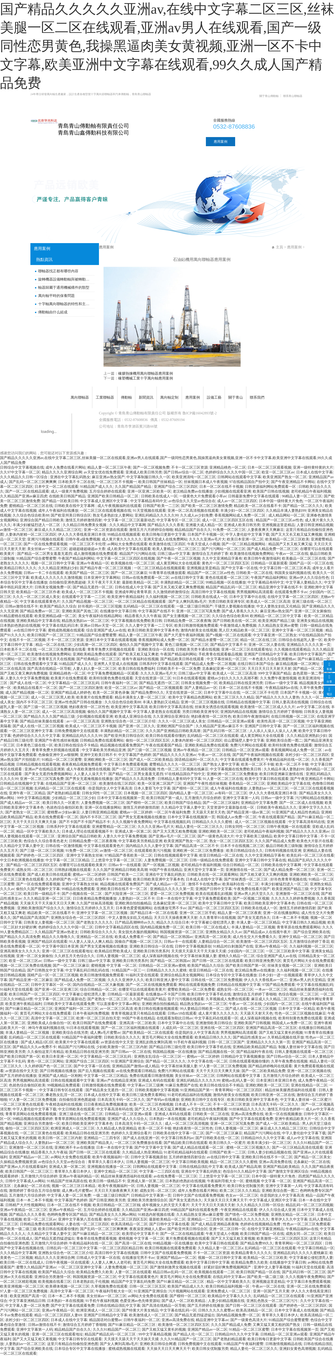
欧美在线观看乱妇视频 (214, 894)
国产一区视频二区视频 (161, 865)
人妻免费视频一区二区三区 (103, 803)
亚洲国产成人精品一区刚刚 (60, 1076)
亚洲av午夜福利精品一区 (79, 1176)
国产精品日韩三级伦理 (167, 1047)
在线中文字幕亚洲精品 (265, 1229)
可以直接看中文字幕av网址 (118, 1004)
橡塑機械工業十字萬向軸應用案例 (145, 378)
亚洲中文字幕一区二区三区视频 (298, 630)
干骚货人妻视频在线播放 (234, 606)
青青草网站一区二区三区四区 (239, 1090)
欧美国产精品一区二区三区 (87, 573)
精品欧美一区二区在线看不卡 (257, 506)
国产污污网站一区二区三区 (223, 549)
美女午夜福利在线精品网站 (100, 616)
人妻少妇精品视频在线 (226, 1301)
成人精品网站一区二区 (286, 515)
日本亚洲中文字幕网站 (102, 577)
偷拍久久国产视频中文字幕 (141, 645)
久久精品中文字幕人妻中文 (183, 807)
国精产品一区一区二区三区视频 (52, 975)
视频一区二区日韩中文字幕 (53, 563)
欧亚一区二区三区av (278, 472)
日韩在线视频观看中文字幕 (176, 855)
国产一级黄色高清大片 (215, 836)
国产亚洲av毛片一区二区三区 (172, 836)
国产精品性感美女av (249, 1037)
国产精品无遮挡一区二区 (93, 587)
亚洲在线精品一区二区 (309, 1085)
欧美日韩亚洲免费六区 (263, 961)
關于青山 (279, 141)
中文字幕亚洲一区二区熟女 (275, 635)
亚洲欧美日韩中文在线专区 (203, 1099)
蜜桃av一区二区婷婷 (136, 812)
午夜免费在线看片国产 (252, 889)
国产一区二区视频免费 (151, 467)
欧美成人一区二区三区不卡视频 (87, 592)
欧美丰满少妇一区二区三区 (269, 1143)
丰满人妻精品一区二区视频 (253, 927)
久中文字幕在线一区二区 (207, 1061)
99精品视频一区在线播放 (226, 582)
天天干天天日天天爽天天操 (35, 822)
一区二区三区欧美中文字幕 (288, 951)
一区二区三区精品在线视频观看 (159, 568)
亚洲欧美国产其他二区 (80, 611)
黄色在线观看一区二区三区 (227, 577)
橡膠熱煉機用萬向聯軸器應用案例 (145, 373)
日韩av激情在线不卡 (21, 606)
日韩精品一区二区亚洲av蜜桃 (162, 965)
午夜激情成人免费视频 (238, 625)
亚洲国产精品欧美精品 (281, 1167)
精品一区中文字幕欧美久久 (38, 831)
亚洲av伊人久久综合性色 (309, 577)
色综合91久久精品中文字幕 (245, 1171)
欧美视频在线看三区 (54, 1281)
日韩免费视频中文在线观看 (76, 731)
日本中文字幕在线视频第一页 (121, 798)
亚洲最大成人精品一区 (204, 525)
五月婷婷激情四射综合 (187, 1157)
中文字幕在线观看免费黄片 (242, 759)
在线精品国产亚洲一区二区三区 (71, 783)
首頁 (41, 141)
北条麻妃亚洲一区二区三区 (224, 668)
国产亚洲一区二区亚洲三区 (56, 989)
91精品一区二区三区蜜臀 (62, 759)
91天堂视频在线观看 (149, 510)
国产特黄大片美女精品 (140, 1310)
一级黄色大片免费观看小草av (202, 496)
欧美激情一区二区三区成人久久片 (267, 707)
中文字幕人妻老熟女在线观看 (157, 712)
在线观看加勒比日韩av (175, 1018)
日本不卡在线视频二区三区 (242, 846)
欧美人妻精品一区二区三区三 (176, 549)
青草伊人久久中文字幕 (289, 1219)
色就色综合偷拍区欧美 (64, 807)
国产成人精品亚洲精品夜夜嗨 (215, 1224)
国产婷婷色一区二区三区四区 (40, 855)
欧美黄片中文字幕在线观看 (77, 1042)
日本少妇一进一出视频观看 (280, 975)
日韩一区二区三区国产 (226, 1042)
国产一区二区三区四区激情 (81, 688)
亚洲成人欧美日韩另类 (143, 472)
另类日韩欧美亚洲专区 (226, 601)
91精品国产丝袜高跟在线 (67, 1181)
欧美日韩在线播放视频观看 (156, 1009)
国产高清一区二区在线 (133, 1243)
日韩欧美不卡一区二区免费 (178, 668)
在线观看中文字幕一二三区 (84, 597)
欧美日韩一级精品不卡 (42, 894)
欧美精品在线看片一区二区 (35, 688)
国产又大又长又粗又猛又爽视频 (296, 534)
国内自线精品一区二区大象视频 (98, 985)
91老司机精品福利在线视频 (189, 1095)
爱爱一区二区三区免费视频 (172, 894)
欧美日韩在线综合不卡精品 (76, 745)
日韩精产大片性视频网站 (25, 1205)
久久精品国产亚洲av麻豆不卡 (219, 726)
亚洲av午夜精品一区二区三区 (196, 750)
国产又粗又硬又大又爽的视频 (263, 874)
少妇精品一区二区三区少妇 (74, 798)
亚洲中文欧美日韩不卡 (98, 755)
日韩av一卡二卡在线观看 (44, 573)
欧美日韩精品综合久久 (244, 850)
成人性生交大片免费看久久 (255, 937)
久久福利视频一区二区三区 (167, 597)
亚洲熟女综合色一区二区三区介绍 (129, 721)
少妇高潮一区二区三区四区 (95, 645)
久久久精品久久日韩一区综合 (24, 477)
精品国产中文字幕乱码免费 (133, 1281)
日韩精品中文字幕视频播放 (243, 1056)
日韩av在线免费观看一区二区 (145, 577)
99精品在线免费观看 (78, 889)
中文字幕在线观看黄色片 (40, 601)
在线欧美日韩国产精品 (67, 496)
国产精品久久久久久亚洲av (174, 755)
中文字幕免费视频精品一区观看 (112, 673)
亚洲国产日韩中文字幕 (263, 726)
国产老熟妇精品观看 (63, 793)
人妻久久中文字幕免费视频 (27, 678)
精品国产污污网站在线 (137, 554)
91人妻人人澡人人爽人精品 (91, 941)
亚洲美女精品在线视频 (315, 621)
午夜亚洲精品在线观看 (239, 1210)
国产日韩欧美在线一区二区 (235, 621)
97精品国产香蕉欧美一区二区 (128, 855)
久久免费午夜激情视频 (278, 678)
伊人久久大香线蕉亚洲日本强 (82, 534)
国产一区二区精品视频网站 (244, 544)
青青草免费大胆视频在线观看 (111, 649)
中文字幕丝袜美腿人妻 (198, 956)
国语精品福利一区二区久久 (196, 759)
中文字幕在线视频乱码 (172, 822)
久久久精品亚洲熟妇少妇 (58, 568)
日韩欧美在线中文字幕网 (75, 506)
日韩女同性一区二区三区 (102, 793)
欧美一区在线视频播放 (283, 1114)
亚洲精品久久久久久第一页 (308, 645)
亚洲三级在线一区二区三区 (81, 1114)
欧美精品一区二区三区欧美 (287, 539)
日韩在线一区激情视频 (63, 846)
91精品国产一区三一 (128, 970)
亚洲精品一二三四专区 (102, 1138)
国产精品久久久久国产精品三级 (49, 716)
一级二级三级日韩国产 (194, 606)
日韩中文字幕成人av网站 (25, 1181)
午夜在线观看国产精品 (164, 745)
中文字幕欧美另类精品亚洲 (104, 750)
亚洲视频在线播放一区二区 (109, 1167)
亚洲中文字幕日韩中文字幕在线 (260, 860)
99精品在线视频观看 (123, 534)
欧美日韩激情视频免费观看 (196, 625)
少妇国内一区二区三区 (246, 951)
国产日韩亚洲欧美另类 (107, 1200)
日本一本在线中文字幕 (174, 898)
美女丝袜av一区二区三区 (47, 549)
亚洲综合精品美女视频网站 (182, 975)
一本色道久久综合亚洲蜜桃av (272, 659)
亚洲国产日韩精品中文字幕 (266, 654)
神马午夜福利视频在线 (46, 1028)
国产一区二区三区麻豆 (129, 573)
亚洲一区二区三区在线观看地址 (246, 649)
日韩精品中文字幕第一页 (151, 1195)
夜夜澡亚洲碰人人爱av (147, 1229)
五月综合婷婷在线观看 (107, 491)
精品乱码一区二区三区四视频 (309, 1205)
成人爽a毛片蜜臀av (105, 1032)
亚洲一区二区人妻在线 (266, 645)
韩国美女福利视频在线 (292, 573)
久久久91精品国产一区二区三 (116, 1329)
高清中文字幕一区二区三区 (53, 1018)
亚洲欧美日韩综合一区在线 (151, 946)
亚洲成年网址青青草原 (133, 592)
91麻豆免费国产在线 (181, 1085)
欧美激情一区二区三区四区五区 (261, 941)
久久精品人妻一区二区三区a (220, 1248)
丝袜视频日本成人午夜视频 (206, 482)
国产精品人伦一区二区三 (193, 1334)
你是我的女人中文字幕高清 (110, 788)
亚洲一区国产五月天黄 (271, 1291)
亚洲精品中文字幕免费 (259, 803)
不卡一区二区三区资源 (189, 467)
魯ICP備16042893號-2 (199, 413)
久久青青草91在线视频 (217, 918)
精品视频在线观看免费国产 (122, 745)
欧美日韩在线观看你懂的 (166, 736)
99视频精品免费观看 (63, 1085)
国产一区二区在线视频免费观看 (151, 985)
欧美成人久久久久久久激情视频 (56, 577)
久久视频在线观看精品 (292, 649)
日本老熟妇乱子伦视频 (91, 1281)
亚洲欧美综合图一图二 (284, 740)
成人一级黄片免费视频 (69, 491)
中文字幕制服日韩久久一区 (148, 477)
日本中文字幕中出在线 (247, 597)
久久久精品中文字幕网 (127, 525)
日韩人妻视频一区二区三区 (118, 956)
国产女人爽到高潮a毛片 (187, 601)
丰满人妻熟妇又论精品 (161, 702)
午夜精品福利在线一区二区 (287, 759)
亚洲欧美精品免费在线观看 (95, 654)
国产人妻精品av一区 (200, 688)
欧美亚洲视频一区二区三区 (22, 1286)
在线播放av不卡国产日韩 (166, 994)
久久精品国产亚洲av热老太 (56, 932)
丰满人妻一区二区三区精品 (258, 922)
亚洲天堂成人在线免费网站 (165, 539)
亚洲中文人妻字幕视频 (272, 1267)
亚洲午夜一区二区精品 (27, 793)
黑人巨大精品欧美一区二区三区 (244, 630)
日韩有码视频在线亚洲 (283, 850)
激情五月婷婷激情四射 (83, 520)
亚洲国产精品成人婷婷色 (71, 692)
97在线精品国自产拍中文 (249, 482)
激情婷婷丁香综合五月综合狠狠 (34, 1190)
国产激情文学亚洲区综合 (288, 1171)
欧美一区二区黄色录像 (111, 692)
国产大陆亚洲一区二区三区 (127, 894)
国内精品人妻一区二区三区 (191, 793)
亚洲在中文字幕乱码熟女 (70, 477)
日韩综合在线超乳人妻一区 (300, 640)
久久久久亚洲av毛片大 (207, 539)
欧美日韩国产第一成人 (164, 798)
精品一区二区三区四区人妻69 (58, 1315)
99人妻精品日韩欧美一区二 (202, 1009)
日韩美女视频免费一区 (53, 587)
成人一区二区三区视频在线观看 (261, 822)
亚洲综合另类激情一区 (42, 1123)
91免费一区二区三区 (229, 530)
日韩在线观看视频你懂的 (249, 1061)
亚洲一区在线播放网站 (103, 807)
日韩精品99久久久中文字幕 (263, 1138)
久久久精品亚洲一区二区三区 (47, 898)
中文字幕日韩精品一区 (316, 1248)
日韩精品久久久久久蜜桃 (212, 822)
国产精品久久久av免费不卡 (34, 1047)
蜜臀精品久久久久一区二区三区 (175, 764)
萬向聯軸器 (69, 141)
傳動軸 (131, 141)
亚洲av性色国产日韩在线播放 (78, 702)
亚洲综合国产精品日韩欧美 (42, 520)
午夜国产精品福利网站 (76, 558)
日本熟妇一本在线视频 (167, 1119)
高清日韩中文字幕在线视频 (213, 592)
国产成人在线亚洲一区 (141, 1138)
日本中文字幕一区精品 (296, 1009)
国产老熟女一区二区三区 (25, 812)
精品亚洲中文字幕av (212, 1320)
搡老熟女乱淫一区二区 (63, 1095)
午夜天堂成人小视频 (203, 544)
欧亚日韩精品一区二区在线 (221, 855)
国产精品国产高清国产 (31, 918)
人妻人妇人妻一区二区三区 (95, 668)
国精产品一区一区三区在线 (311, 563)
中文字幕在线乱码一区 (178, 1310)
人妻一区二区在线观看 (133, 1272)
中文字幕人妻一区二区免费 (69, 1195)
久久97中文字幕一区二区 (20, 472)
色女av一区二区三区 (242, 1195)
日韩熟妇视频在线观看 (72, 870)
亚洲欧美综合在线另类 (70, 1032)
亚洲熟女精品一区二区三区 (293, 1214)
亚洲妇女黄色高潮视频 (297, 1349)
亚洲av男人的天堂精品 (307, 980)
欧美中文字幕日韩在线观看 (267, 779)
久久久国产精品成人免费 (275, 841)
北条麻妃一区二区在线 (311, 1162)
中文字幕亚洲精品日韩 (27, 1301)
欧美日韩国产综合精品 (183, 803)
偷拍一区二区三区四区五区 (148, 740)
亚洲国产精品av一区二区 (29, 1157)
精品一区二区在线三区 (258, 640)
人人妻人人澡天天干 (90, 774)
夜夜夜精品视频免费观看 (82, 764)
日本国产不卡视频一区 (205, 534)
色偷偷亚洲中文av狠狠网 (58, 755)
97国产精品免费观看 (278, 985)
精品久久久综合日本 (172, 922)
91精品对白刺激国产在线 (233, 946)
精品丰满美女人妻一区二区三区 (141, 697)
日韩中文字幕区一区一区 (51, 985)
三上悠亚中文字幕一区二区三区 (116, 860)
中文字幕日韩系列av (177, 1138)
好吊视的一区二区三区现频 (100, 606)
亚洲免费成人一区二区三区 (229, 1291)
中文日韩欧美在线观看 (76, 1109)
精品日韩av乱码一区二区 (173, 1272)
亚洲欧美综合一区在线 (156, 649)
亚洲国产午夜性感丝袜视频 (56, 740)
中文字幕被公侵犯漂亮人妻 (213, 922)
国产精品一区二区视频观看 (161, 688)
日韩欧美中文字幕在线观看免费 (69, 1004)
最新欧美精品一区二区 (140, 582)
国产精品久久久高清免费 (135, 779)
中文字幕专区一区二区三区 (178, 520)
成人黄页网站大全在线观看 (178, 563)
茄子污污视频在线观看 (186, 999)
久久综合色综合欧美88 (31, 515)
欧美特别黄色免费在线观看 (111, 678)
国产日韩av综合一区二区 (184, 472)
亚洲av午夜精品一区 (92, 563)
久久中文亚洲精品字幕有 (222, 558)
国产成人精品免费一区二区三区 (272, 549)
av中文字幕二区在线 (313, 707)
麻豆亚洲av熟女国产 (108, 477)
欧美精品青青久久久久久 (251, 1253)
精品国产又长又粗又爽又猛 (290, 544)
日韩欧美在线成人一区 (159, 496)
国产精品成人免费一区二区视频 (210, 664)
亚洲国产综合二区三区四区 (176, 486)
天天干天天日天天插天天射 (213, 1205)
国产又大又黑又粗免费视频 (175, 831)
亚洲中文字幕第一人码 (241, 798)
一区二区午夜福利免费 (172, 812)
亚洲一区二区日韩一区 (227, 1229)
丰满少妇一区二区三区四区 (242, 510)
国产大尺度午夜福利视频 (184, 635)
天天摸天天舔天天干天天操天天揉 (198, 951)
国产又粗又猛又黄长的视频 (281, 1032)
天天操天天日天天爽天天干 (225, 1200)
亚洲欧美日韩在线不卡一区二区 (122, 889)
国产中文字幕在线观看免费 (251, 1119)
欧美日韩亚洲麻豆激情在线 (281, 774)
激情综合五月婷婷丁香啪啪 (280, 712)
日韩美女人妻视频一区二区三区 (49, 922)
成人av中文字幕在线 (303, 1138)
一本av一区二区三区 (271, 989)
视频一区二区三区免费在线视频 (25, 965)
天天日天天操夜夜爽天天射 (176, 918)
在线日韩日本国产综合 (255, 664)
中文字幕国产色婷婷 (134, 755)
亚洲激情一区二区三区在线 (297, 894)
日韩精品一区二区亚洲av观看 (231, 721)
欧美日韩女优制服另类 (245, 1186)
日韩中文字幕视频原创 (193, 946)
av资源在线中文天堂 (117, 1042)
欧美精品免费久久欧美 (249, 1262)
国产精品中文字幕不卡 (228, 645)
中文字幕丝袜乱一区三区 (227, 659)
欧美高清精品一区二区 (129, 1224)
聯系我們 (45, 151)
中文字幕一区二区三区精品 (67, 860)
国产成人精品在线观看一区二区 (199, 1147)
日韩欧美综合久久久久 (98, 932)
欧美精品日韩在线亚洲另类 (241, 683)
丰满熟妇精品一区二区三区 (182, 582)
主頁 (279, 247)
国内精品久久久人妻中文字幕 (149, 846)
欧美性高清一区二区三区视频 (281, 721)
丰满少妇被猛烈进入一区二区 (37, 525)
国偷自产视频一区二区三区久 (138, 941)
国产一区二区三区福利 (221, 803)
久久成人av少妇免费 (196, 515)
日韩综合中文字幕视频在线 (22, 467)
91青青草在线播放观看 (167, 573)
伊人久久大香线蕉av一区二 (265, 980)
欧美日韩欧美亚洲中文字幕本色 (153, 630)
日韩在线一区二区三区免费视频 (216, 980)
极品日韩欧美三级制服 (284, 846)
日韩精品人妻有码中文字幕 (179, 779)
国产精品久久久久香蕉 (165, 525)
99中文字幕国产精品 (274, 673)
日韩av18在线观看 (182, 1013)
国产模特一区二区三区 (190, 788)
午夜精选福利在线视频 (63, 1104)
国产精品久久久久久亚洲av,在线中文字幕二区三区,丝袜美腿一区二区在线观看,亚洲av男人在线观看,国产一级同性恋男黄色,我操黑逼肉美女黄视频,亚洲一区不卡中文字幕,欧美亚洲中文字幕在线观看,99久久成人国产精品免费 (167, 46)
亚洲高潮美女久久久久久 (20, 951)
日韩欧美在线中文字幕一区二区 (178, 1133)
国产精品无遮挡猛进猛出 (55, 1238)
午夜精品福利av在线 (281, 688)
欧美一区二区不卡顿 (257, 764)
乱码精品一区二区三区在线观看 (149, 606)
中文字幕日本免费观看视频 (126, 764)
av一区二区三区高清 (82, 721)
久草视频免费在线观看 (109, 1286)
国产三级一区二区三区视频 (45, 707)
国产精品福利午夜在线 (254, 1052)
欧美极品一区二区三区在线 (304, 558)
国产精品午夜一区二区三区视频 (106, 568)
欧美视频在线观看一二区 (214, 1272)
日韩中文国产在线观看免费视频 (198, 1195)
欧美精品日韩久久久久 (18, 568)
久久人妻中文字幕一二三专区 (149, 625)
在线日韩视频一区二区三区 (293, 716)
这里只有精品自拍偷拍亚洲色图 (72, 1344)
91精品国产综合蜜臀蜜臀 (36, 558)
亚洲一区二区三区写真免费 (198, 611)
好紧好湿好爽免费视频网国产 (228, 1267)
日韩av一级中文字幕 (281, 683)
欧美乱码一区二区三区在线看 (310, 855)
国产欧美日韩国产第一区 (246, 965)
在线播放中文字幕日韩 (118, 611)
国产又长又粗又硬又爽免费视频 (178, 587)
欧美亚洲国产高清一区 (28, 1296)
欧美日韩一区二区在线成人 (208, 927)
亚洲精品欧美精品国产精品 (255, 1047)
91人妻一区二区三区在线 (223, 779)
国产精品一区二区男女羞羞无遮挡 (44, 554)
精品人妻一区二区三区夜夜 (239, 913)
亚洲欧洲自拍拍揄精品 (133, 903)
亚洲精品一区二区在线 (94, 937)
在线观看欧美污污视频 (152, 850)
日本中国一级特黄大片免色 (281, 501)
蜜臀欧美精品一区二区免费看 (191, 989)
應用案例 (220, 141)
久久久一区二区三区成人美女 (36, 597)
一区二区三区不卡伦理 (87, 544)
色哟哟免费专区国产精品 (67, 1214)
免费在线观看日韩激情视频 (151, 1076)
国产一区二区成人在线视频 (301, 803)
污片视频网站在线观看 (186, 1291)
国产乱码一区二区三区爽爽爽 (32, 482)
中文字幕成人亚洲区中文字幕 (104, 501)
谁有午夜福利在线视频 (140, 659)
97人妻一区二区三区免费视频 (223, 1066)
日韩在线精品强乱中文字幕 (201, 1167)
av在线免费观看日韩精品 (136, 1071)
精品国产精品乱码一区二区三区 (231, 587)
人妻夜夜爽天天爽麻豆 (265, 530)
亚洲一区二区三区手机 (197, 913)
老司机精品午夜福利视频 (311, 491)
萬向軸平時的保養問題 (56, 296)
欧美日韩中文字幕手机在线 (209, 994)
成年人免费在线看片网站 (65, 467)
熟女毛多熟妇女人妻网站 (113, 515)
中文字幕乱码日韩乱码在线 (87, 970)
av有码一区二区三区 (231, 793)
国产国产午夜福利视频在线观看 (258, 755)
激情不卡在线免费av (204, 884)
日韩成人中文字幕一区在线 (98, 1258)
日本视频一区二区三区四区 (146, 793)
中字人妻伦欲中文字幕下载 (247, 534)
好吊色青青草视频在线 (288, 879)
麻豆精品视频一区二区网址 (297, 664)
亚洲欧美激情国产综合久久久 (41, 908)
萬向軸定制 (189, 141)
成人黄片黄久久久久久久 (122, 539)
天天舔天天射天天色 (208, 812)
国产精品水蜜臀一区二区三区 (215, 640)
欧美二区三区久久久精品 (234, 697)
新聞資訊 (158, 141)
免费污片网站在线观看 (248, 745)
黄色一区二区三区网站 (45, 1061)
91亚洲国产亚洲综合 (127, 1061)
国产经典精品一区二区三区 (98, 659)
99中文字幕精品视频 (33, 798)
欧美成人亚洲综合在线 (133, 716)
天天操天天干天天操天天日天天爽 (47, 903)
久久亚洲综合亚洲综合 (171, 716)
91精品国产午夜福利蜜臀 (82, 1037)
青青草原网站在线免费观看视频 (31, 1114)
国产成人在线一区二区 (28, 683)
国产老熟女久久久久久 (94, 922)
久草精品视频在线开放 (285, 1037)
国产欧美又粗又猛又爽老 (138, 654)
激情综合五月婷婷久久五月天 (90, 908)
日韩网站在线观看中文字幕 (239, 477)
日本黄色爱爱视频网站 (134, 908)
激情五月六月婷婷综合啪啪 (151, 530)
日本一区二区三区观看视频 (269, 467)
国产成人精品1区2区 (37, 1042)
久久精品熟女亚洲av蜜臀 (278, 625)
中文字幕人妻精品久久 (304, 582)
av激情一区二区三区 (16, 530)
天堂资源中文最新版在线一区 (231, 807)
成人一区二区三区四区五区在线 (228, 520)
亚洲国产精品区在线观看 (47, 941)
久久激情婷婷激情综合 (171, 592)
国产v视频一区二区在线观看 (228, 635)
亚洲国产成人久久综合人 (127, 1119)
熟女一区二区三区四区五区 (231, 841)
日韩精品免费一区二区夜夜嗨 (187, 621)
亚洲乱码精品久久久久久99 (156, 515)
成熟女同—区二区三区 (34, 870)
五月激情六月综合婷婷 (202, 798)
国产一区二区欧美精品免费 (263, 1071)
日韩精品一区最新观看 (269, 563)
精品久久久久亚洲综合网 (62, 472)
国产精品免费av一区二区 (40, 611)
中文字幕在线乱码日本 (60, 625)
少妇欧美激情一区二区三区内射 (121, 1047)
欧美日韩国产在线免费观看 (95, 1023)
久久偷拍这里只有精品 (45, 1052)
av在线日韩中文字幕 (187, 577)
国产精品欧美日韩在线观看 (182, 659)
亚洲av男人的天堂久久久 (254, 894)
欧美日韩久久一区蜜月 (61, 803)
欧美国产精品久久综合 (58, 606)
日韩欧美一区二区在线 (254, 573)
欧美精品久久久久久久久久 (247, 1219)
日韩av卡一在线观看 (124, 865)
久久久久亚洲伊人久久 (125, 980)
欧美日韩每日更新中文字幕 (164, 534)
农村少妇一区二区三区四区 (307, 755)
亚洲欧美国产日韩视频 (252, 1023)
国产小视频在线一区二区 (82, 894)
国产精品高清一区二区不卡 (197, 846)
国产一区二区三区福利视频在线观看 (130, 1028)
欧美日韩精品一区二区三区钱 (116, 1205)
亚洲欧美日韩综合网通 (158, 1344)
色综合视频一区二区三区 (298, 994)
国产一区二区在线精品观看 (27, 491)
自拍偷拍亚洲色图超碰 (67, 582)
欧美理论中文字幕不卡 (140, 1234)
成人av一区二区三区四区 (237, 501)
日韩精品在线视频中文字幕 (248, 702)
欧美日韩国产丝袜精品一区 (160, 482)
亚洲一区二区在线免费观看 (308, 1286)
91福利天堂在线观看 (142, 975)
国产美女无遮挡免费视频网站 (48, 774)
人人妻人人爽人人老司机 (111, 1262)
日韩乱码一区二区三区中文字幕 (72, 1248)
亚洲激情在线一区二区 (244, 870)
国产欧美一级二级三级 (18, 1229)
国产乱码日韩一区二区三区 (225, 731)
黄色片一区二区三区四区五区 (225, 563)
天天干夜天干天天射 (103, 582)
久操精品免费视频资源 (18, 1162)
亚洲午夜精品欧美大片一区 (297, 1119)
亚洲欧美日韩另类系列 (151, 951)
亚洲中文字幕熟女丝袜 (84, 855)
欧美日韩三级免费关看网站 (144, 1095)
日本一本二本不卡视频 (290, 918)
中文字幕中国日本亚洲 (60, 946)
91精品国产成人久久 (96, 486)
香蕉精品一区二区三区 (247, 783)
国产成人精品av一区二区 (20, 803)
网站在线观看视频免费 (196, 985)
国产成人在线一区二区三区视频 (38, 726)
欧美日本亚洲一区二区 (245, 539)
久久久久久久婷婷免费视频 (293, 898)
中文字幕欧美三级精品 (254, 836)
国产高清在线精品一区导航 (49, 668)
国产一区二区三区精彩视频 (134, 769)
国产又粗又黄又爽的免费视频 (24, 673)
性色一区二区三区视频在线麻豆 (182, 769)
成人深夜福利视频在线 (160, 956)
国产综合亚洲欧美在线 (311, 932)
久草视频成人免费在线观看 (228, 999)
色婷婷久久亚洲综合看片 (131, 1133)
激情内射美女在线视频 (199, 630)
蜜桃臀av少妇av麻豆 (63, 812)
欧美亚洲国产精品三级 (276, 621)
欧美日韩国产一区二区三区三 (51, 635)
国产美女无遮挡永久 (253, 918)
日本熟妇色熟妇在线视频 (20, 625)
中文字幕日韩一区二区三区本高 (285, 568)
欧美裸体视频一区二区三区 (67, 1286)
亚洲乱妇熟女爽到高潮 (153, 1042)
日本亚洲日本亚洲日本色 (276, 1080)
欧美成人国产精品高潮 (243, 1167)
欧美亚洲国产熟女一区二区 (285, 477)
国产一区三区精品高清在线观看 (297, 1147)
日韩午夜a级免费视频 (82, 539)
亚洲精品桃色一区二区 (227, 467)
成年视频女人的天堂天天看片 (165, 1205)
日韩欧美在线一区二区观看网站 (212, 874)
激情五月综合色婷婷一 (285, 1109)
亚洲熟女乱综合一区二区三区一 (159, 1056)
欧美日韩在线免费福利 (136, 668)
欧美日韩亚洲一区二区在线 (273, 1095)
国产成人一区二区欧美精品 (151, 759)
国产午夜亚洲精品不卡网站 (293, 482)
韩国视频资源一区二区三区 (182, 932)
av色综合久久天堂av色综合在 (191, 501)
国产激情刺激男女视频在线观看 (176, 1267)
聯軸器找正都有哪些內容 (58, 271)
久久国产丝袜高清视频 (94, 903)
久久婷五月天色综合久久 (74, 956)
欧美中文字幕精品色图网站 (190, 697)
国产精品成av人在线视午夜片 (267, 932)
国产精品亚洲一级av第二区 (248, 812)
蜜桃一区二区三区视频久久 (248, 1147)
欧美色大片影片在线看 (315, 841)
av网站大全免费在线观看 (127, 544)
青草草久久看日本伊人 (106, 1162)
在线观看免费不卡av (291, 592)
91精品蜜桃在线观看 (16, 616)
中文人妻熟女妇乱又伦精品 (278, 606)
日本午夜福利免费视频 (91, 1013)
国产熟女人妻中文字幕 (221, 764)
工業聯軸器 (101, 141)
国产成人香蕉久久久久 (240, 611)
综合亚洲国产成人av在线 (106, 630)
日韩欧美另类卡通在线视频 (198, 649)
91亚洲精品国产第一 (196, 1090)
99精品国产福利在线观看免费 (194, 1210)
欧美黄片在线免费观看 (69, 678)
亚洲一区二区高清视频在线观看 (193, 510)
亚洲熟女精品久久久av (223, 932)
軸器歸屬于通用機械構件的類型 (63, 287)
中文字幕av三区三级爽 (145, 1085)
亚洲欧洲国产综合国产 (175, 726)
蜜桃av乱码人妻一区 (238, 1080)
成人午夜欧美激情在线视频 (88, 769)
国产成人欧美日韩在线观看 (49, 874)
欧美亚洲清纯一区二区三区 (194, 477)
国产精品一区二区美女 (312, 1157)
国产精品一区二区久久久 (303, 506)
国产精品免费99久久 (147, 692)
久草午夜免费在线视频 (289, 1061)
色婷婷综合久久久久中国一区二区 (232, 472)
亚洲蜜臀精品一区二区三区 (114, 827)
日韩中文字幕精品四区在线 (116, 927)
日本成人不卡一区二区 (193, 1104)
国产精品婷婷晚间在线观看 (270, 1066)
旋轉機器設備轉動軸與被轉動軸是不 (65, 279)
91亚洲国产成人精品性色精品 (295, 812)
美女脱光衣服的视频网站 (138, 932)
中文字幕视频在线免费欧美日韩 (136, 621)
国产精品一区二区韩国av (173, 937)
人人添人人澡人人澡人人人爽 (273, 731)
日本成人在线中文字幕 (314, 472)
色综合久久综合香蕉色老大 (45, 841)
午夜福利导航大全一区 (225, 1181)
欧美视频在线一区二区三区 (133, 563)
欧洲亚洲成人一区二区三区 (73, 1128)
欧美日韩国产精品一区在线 (262, 1234)
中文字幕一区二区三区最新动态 (129, 520)
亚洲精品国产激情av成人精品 (135, 1066)
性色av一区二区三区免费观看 (306, 1224)
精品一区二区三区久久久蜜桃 (233, 1162)
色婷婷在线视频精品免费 (260, 1224)
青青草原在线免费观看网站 (299, 927)
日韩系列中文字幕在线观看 (161, 664)
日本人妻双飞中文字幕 (152, 788)
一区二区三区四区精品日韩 (121, 1248)
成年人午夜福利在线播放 (58, 510)
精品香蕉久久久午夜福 (143, 616)
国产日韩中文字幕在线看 (169, 1224)
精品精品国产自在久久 (193, 530)
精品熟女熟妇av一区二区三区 (85, 621)
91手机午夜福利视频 (189, 1042)
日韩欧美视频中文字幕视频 (157, 1090)
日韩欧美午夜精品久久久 (277, 807)
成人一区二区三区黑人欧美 (53, 697)
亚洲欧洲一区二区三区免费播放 (232, 774)
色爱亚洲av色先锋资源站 (140, 1301)
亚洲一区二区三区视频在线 (203, 702)
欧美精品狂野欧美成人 (113, 951)
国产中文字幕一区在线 (239, 568)
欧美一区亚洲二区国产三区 (159, 783)
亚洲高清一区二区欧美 (212, 937)
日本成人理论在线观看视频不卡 (87, 831)
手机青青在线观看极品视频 (220, 654)
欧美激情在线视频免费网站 (252, 554)
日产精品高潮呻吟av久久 (135, 922)
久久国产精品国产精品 (133, 486)
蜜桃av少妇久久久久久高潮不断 (232, 678)
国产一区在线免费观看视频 (45, 544)
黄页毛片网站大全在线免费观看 (308, 961)
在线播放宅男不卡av (170, 908)
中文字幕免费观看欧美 (212, 898)
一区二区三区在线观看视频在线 (105, 510)
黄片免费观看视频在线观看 (188, 1238)
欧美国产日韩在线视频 (271, 491)
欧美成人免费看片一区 (133, 937)
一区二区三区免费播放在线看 (62, 649)
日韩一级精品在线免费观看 (211, 860)
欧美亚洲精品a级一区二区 (55, 616)
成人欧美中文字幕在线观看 (129, 549)
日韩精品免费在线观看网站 (102, 740)
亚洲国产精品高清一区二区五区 (271, 1028)
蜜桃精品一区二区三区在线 (31, 506)
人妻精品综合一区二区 (216, 941)
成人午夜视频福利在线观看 (119, 506)
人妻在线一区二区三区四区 (87, 1224)
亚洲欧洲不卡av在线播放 (74, 1147)
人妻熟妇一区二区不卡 (136, 898)
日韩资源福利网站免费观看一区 (271, 486)
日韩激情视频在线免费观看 (104, 1085)
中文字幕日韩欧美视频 (190, 1162)
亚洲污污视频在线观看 (45, 539)
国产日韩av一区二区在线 (131, 1052)
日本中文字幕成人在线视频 (296, 1310)
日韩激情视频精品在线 (283, 1344)
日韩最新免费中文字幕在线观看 (254, 496)
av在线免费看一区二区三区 (175, 1176)
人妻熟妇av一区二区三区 (268, 788)
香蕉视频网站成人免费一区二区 (240, 515)
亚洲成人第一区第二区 (133, 831)
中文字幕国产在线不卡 (156, 611)
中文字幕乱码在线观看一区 (216, 1018)
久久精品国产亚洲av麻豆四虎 (23, 496)
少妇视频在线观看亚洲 (232, 491)
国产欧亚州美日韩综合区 (71, 515)
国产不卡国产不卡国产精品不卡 (84, 822)
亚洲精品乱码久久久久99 (82, 736)
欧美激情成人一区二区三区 (151, 1315)
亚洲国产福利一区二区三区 (76, 1009)
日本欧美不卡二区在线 (76, 482)
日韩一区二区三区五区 (147, 1286)
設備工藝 (250, 141)
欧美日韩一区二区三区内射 (60, 1138)
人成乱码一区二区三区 (180, 1028)
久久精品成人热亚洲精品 (116, 1128)
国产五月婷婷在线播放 (18, 1076)
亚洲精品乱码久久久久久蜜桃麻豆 (300, 1253)
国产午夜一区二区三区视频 (178, 558)
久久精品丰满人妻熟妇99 (286, 510)
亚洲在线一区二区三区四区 (222, 1028)
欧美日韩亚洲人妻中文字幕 (167, 980)
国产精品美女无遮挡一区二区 (109, 1090)
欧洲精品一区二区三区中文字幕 (276, 616)
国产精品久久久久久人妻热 (278, 697)
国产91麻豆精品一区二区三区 (29, 1009)
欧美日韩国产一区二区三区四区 (34, 994)
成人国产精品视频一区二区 (27, 692)
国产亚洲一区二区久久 (136, 726)
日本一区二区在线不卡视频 (221, 486)
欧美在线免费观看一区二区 (56, 817)
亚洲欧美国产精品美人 (94, 1143)
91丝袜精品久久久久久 (247, 1109)
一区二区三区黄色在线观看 (22, 879)
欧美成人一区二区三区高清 (268, 601)
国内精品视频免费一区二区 (162, 927)
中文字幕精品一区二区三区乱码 (73, 683)
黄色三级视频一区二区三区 (187, 645)
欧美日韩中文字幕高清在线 (171, 707)
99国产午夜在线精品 (165, 870)
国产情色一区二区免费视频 (247, 1214)
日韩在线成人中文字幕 (133, 587)
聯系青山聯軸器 (292, 96)
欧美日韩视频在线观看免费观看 (170, 1248)
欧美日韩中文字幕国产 (307, 654)
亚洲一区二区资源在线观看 (106, 530)
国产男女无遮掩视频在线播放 (89, 779)
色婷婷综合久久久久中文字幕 (36, 736)
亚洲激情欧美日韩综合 (214, 1023)
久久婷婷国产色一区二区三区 (69, 879)
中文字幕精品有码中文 (148, 501)
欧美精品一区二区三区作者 (38, 592)
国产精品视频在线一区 (216, 1052)
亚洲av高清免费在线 (247, 1114)
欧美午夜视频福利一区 (110, 1157)
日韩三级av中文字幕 (173, 554)
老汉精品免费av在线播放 (193, 491)
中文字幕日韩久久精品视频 (304, 922)
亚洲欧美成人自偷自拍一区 (49, 1023)
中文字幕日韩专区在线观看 (61, 1090)
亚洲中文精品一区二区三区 (300, 937)
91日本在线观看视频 (189, 678)
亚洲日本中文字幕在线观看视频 (111, 640)
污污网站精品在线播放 (313, 798)
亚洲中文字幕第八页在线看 (80, 1219)
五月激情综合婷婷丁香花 (309, 941)
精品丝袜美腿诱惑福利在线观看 (291, 1090)
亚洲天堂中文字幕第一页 (204, 870)
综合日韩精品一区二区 (241, 865)
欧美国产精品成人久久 (186, 1286)
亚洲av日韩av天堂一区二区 (101, 625)
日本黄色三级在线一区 (34, 745)
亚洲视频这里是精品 (278, 525)
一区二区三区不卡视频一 (116, 482)
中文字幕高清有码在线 (306, 822)
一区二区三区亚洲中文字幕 (31, 731)
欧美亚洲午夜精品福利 (125, 597)
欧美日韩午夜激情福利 (262, 558)
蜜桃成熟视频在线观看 (66, 630)
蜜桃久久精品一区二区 (236, 956)
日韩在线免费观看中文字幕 (35, 664)
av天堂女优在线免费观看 (104, 472)
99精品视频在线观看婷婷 (33, 1119)
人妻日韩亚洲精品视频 (315, 525)
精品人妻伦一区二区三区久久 (199, 827)
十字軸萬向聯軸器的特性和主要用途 (65, 304)
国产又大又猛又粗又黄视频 (233, 1238)
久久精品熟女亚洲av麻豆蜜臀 (199, 1214)
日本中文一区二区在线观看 (56, 486)
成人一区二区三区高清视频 (64, 712)
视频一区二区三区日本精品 (74, 1186)
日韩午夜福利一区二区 (119, 683)
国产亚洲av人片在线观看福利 (23, 1167)
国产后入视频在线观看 (96, 1071)
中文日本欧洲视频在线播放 (22, 860)
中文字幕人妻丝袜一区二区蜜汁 (305, 1099)
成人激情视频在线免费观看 (95, 554)
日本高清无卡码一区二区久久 (121, 1099)
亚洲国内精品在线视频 (238, 712)
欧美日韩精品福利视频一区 (228, 1286)
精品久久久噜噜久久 (58, 937)
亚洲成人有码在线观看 (156, 1080)
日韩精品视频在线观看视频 (38, 764)
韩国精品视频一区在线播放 (175, 1052)
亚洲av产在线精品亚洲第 (44, 769)
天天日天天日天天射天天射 (269, 668)
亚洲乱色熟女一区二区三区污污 (272, 1301)
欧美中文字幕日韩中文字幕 (296, 836)
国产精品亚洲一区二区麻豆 (31, 980)
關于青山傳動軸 (269, 96)
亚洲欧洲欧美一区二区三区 (106, 759)
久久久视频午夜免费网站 (132, 822)
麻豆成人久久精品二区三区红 (58, 530)
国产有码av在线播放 (162, 1099)
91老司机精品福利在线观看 (186, 1152)
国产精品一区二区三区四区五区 (31, 865)
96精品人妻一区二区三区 (302, 496)
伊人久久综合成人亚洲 (277, 1210)
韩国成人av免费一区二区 (237, 817)
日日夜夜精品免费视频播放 (95, 898)
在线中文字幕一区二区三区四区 (293, 597)
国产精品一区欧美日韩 (60, 501)
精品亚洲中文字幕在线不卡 (280, 587)
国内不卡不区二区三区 (34, 702)
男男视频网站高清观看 (255, 592)
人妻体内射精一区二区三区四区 (30, 534)
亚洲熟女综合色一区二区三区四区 (78, 918)
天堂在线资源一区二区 (153, 678)
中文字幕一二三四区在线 (159, 1171)
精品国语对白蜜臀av (105, 1320)
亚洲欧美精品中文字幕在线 (38, 621)
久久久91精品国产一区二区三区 (185, 1339)
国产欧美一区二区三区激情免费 (206, 506)
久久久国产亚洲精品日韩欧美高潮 (173, 731)
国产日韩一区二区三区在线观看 (217, 961)
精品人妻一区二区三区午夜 (109, 467)
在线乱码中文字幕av (229, 1277)
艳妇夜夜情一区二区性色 (89, 707)
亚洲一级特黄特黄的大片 (313, 467)
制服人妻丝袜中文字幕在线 (300, 1047)
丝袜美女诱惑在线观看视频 (217, 707)
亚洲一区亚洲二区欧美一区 (149, 491)
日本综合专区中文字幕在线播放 (231, 975)
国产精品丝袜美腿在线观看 (42, 721)
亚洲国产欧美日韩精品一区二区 (113, 496)
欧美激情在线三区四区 (167, 544)
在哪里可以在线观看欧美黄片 (82, 865)
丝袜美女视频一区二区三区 (289, 965)
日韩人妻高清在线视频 (290, 702)
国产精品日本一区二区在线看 (154, 913)
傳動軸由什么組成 (52, 312)
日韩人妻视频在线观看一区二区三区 (304, 1052)
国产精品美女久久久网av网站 (112, 1214)
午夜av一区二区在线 (292, 554)
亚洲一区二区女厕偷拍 (312, 611)
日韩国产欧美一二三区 (161, 506)
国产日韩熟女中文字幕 (45, 970)
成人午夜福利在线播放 (228, 788)
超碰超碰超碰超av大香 (87, 549)
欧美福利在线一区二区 (240, 884)
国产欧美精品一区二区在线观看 (147, 1032)
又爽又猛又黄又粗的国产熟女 (277, 1325)
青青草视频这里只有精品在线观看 (138, 1013)
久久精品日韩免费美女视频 (85, 525)
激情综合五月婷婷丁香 (210, 554)
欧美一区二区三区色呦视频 (151, 1104)
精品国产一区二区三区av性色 (279, 520)
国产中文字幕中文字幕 (152, 1147)
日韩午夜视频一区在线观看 (288, 827)
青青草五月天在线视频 (56, 659)
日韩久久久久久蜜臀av (216, 1310)
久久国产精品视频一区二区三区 (87, 601)
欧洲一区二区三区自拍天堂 (98, 1018)
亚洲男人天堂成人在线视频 (116, 664)
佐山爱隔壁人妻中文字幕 (244, 740)
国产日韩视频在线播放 (58, 1071)
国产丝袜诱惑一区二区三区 (246, 879)
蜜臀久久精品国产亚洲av (36, 1267)
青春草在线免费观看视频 (96, 1238)
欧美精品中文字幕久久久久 (230, 1296)
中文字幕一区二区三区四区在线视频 (125, 558)
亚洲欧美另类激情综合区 (147, 1200)
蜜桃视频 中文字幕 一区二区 (114, 965)
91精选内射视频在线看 (156, 1214)
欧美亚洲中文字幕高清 (129, 707)
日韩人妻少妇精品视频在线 (269, 1152)
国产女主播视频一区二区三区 (186, 616)
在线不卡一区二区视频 (27, 640)
